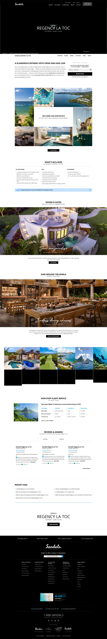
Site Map (79, 586)
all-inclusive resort (68, 333)
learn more (61, 383)
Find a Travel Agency (26, 573)
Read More (33, 462)
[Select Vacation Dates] (80, 70)
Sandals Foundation (81, 566)
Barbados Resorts (51, 581)
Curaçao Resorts (51, 583)
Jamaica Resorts (51, 570)
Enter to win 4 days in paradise (53, 553)
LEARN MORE (58, 598)
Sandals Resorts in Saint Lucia (56, 73)
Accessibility (79, 579)
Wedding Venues (66, 568)
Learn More (43, 383)
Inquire (64, 570)
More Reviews (87, 468)
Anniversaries (65, 576)
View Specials (24, 568)
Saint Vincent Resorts (52, 568)
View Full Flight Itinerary (47, 420)
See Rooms (53, 262)
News (78, 581)
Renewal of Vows (66, 579)
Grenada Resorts (51, 579)
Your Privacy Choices (66, 635)
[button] (10, 455)
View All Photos (87, 51)
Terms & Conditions (40, 635)
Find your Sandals (25, 571)
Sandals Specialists (25, 575)
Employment (79, 571)
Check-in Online (38, 564)
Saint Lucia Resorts (51, 572)
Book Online (24, 564)
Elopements (65, 574)
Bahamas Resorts (51, 576)
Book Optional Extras (39, 566)
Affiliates (79, 584)
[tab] (45, 439)
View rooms (53, 34)
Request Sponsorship (81, 577)
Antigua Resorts (51, 574)
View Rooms (53, 524)
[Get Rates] (80, 74)
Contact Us (59, 635)
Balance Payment (38, 568)
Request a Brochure (81, 575)
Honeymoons (65, 572)
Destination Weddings (67, 565)
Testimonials (79, 573)
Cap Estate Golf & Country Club (43, 75)
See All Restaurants (53, 336)
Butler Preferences (38, 571)
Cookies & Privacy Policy (50, 635)
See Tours (78, 379)
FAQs (78, 568)
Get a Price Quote (25, 566)
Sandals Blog (79, 564)
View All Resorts (51, 565)
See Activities (97, 382)
